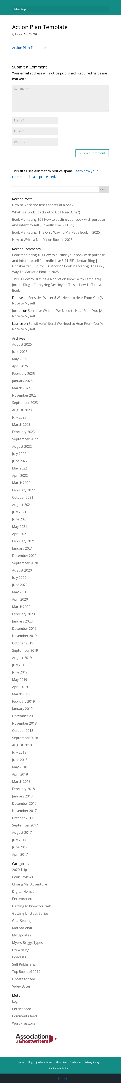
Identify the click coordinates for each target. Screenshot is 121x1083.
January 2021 (22, 548)
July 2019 (19, 665)
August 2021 (22, 504)
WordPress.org (23, 1023)
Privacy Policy (92, 1062)
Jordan (18, 33)
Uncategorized (23, 979)
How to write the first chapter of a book (42, 205)
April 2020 (20, 599)
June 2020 (20, 585)
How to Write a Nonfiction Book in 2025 (42, 239)
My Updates (21, 935)
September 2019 (25, 650)
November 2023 (24, 395)
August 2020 (22, 570)
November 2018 (24, 723)
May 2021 (19, 526)
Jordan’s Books (44, 1062)
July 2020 (19, 577)
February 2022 (23, 490)
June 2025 (20, 351)
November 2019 (24, 636)
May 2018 (19, 767)
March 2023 (21, 424)
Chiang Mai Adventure (29, 884)
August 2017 (22, 832)
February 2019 (23, 701)
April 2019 (20, 687)
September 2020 (25, 563)
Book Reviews (22, 877)
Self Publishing (24, 964)
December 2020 (24, 555)
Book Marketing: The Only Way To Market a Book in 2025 (56, 232)
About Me (61, 1062)
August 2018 (22, 745)
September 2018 (25, 738)
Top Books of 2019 (26, 971)
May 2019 (19, 679)
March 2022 (21, 483)
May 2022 (19, 468)
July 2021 (19, 512)
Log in (16, 1001)
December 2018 (24, 716)
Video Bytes (21, 986)
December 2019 (24, 628)
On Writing (20, 950)
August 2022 (22, 446)
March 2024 (21, 388)
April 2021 (20, 534)
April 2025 (20, 366)
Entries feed (21, 1009)
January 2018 (22, 796)
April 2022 (20, 475)
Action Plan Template (29, 47)
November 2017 (24, 811)
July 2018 (19, 752)
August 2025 (22, 344)
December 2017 (24, 803)
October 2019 (22, 643)
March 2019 (21, 694)
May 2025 (19, 359)
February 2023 (23, 432)
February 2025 (23, 373)
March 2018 (21, 781)
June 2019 (20, 672)
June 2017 (20, 847)
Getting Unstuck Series (30, 913)
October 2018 (22, 730)
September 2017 (25, 825)
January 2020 (22, 621)
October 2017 (22, 818)
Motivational (22, 928)
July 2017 (19, 840)
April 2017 (20, 854)
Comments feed (24, 1016)
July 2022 (19, 453)
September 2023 (25, 402)
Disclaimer (75, 1062)
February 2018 (23, 789)
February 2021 (23, 541)
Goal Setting (22, 920)
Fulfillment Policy (58, 1068)
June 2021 (20, 519)
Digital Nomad (23, 891)
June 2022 (20, 461)
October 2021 (22, 497)
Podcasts (19, 957)
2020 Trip (19, 870)
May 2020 (19, 592)
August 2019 (22, 657)
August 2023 (22, 410)
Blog (30, 1062)
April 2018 (20, 774)
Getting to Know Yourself (31, 906)
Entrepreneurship (26, 899)
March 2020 (21, 607)
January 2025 (22, 381)
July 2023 (19, 417)
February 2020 (23, 614)
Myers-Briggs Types (27, 942)
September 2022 (25, 439)
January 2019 (22, 708)
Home (21, 1062)
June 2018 (20, 760)
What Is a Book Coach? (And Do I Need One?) (46, 212)
